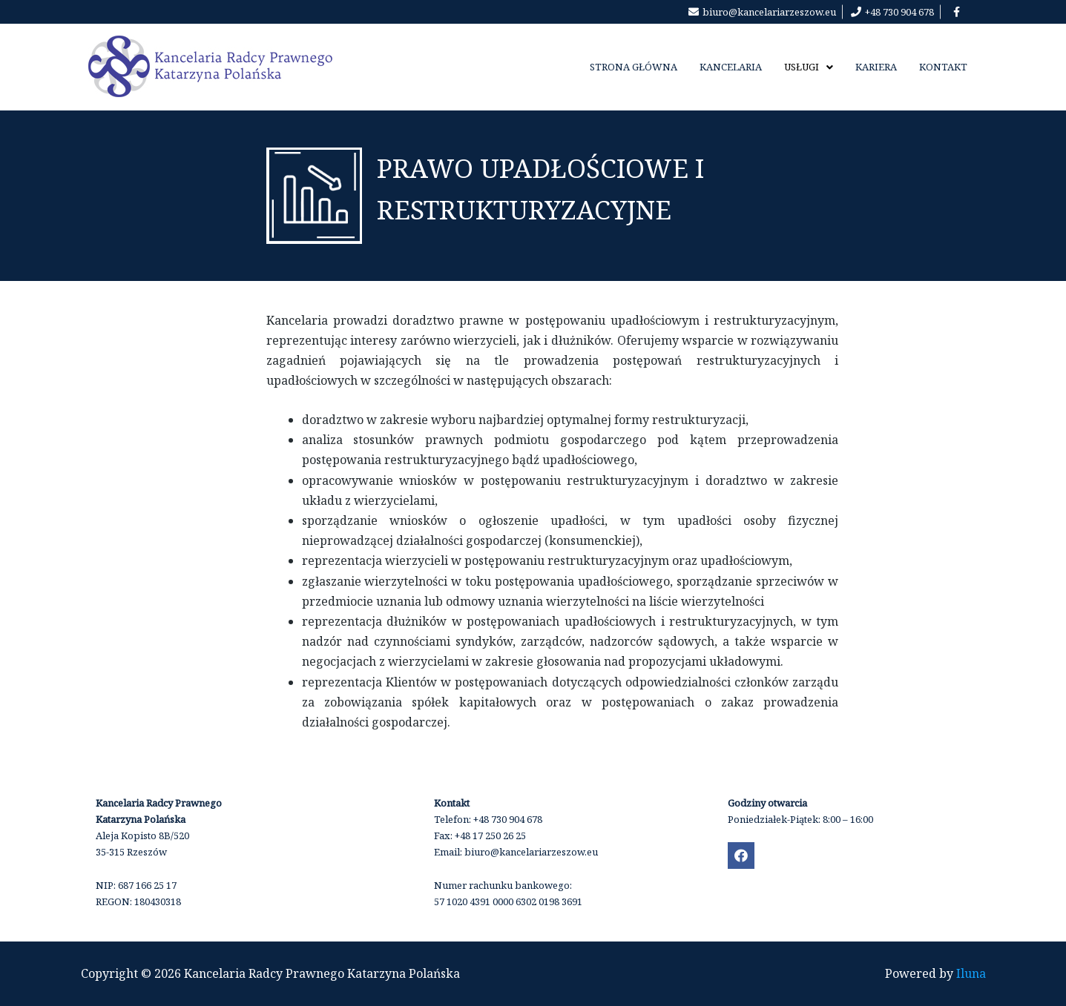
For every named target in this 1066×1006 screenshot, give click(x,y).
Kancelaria (731, 66)
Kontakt (943, 66)
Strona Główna (633, 66)
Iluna (971, 973)
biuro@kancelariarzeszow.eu (531, 851)
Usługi (808, 66)
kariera (876, 66)
